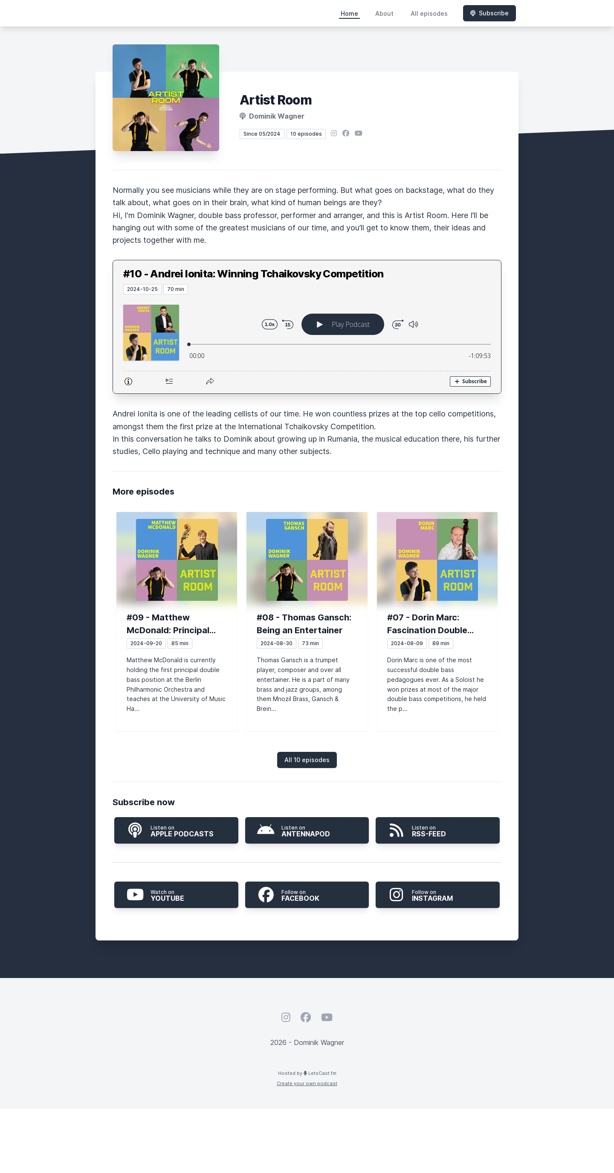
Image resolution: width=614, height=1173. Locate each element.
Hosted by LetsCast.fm (307, 1073)
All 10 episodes (307, 759)
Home (349, 13)
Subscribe (489, 13)
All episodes (429, 13)
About (384, 13)
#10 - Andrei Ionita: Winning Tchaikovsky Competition (253, 274)
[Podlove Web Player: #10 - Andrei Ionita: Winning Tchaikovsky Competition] (307, 343)
